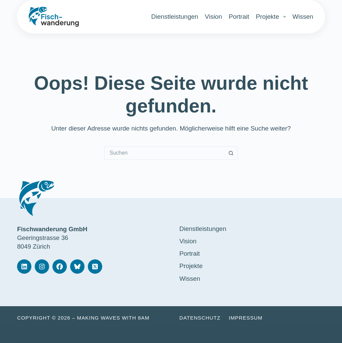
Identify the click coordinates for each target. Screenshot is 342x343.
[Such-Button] (231, 153)
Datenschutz (199, 318)
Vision (213, 16)
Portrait (239, 16)
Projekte (271, 17)
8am (143, 318)
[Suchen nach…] (164, 153)
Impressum (246, 318)
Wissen (303, 16)
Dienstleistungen (174, 16)
